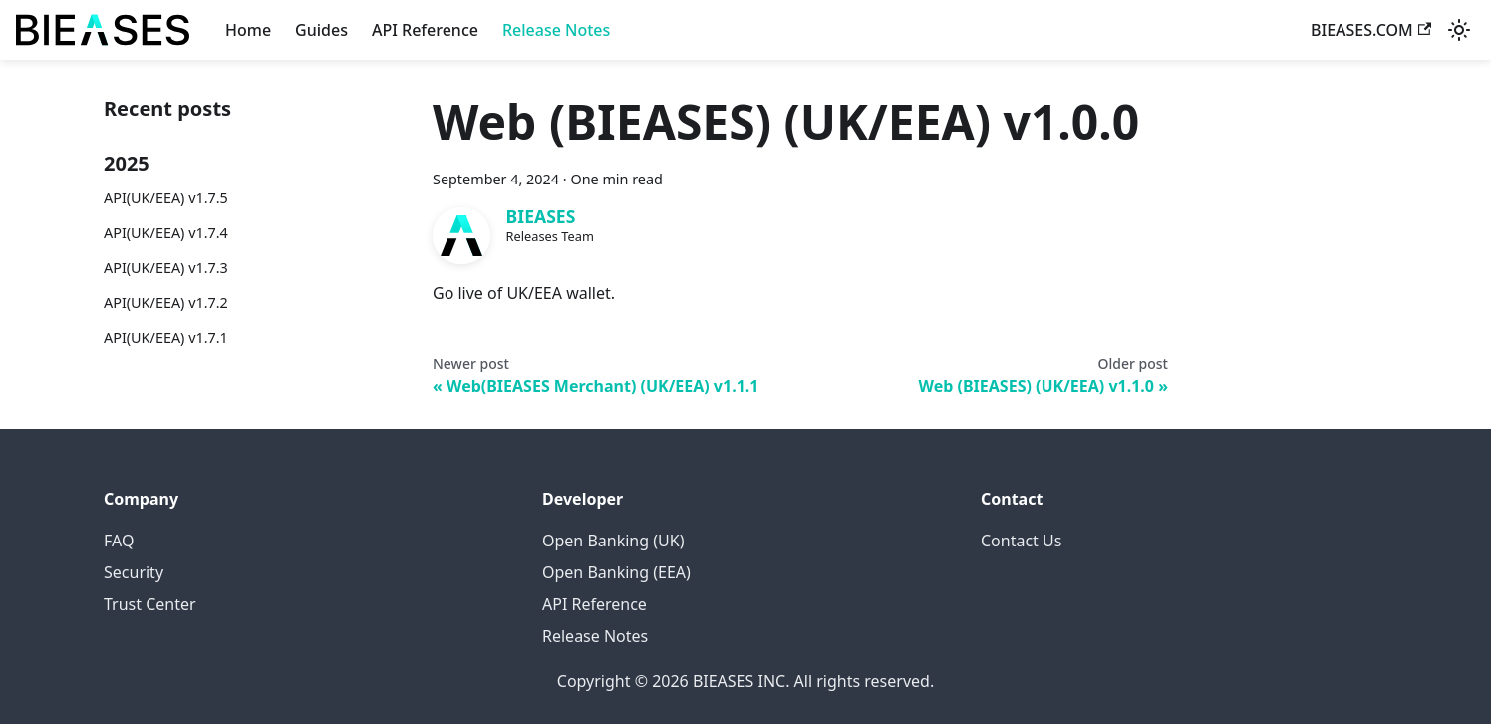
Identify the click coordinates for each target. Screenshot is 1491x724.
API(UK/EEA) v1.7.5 (166, 197)
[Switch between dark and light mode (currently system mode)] (1459, 30)
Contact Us (1021, 540)
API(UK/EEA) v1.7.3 (166, 267)
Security (133, 572)
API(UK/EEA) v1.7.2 (166, 302)
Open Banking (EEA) (616, 572)
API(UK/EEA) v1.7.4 (166, 232)
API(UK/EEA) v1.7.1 (166, 337)
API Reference (425, 30)
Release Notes (556, 30)
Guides (321, 30)
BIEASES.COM (1371, 30)
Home (248, 30)
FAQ (119, 540)
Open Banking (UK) (613, 540)
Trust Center (150, 604)
